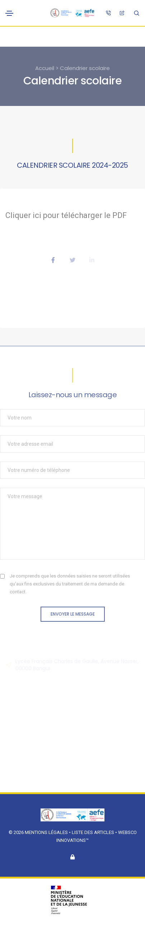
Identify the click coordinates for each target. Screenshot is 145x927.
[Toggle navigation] (9, 13)
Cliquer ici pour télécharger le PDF (66, 215)
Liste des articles (93, 832)
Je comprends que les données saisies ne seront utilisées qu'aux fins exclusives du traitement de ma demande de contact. (70, 583)
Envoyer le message (73, 614)
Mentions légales (46, 832)
